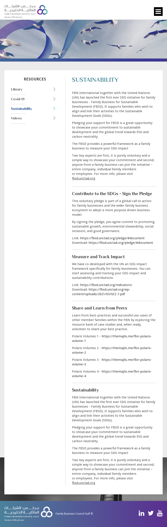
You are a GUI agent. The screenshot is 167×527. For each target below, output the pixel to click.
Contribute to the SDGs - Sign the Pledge (112, 193)
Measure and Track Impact (98, 256)
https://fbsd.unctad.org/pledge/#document (112, 238)
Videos (16, 118)
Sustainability (21, 109)
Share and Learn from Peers (99, 308)
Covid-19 (18, 99)
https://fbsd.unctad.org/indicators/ (106, 285)
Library (16, 89)
